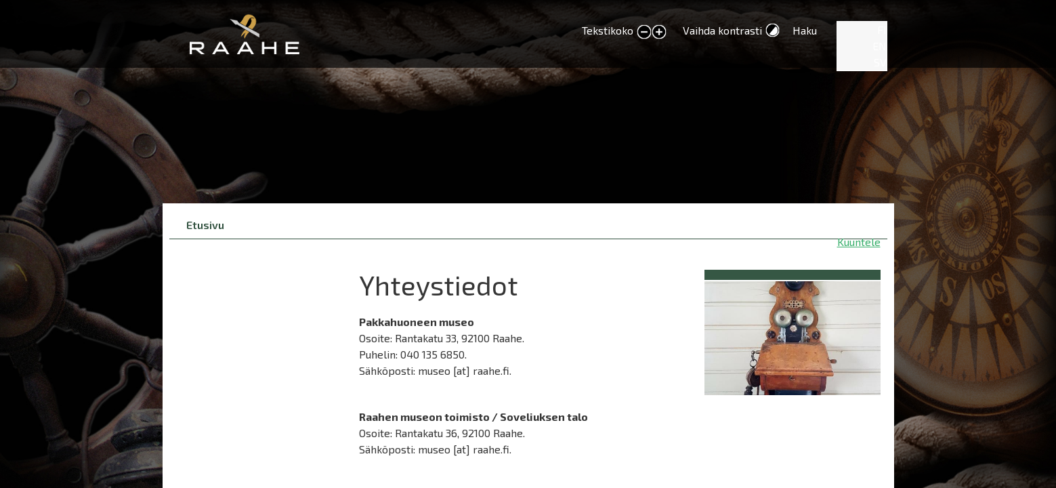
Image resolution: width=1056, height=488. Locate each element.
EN (879, 45)
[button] (792, 335)
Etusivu (205, 224)
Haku (805, 30)
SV (880, 62)
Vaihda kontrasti (722, 30)
